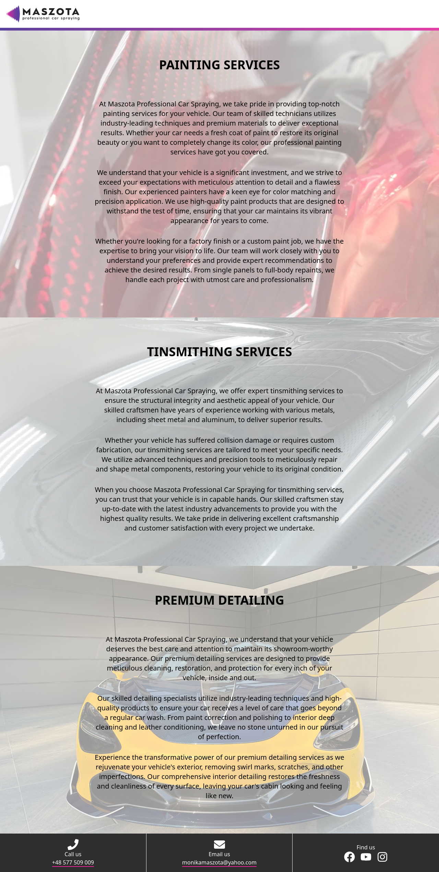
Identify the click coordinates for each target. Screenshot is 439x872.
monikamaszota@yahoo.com (219, 862)
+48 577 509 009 (73, 862)
